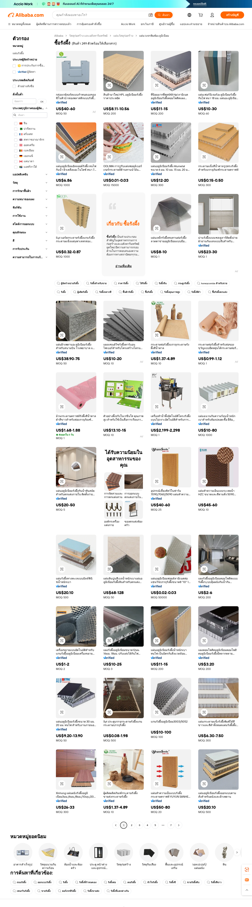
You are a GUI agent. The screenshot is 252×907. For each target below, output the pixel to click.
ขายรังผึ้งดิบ (191, 882)
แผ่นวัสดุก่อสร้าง (123, 35)
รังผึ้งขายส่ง (91, 891)
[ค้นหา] (164, 15)
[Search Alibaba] (100, 15)
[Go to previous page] (115, 825)
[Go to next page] (178, 825)
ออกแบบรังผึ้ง (42, 882)
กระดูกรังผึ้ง (182, 283)
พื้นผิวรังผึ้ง (126, 292)
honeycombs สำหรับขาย (212, 283)
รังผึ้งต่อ (110, 882)
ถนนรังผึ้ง (19, 882)
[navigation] (30, 431)
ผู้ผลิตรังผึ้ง (80, 292)
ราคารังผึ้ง (121, 283)
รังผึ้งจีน (161, 283)
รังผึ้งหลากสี (103, 292)
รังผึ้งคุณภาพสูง (170, 292)
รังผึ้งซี (170, 882)
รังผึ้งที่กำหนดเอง (85, 882)
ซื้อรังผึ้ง (147, 292)
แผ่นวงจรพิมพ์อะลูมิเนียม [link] (154, 35)
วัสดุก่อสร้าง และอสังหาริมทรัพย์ (88, 35)
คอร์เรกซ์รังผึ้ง (67, 891)
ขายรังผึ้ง (44, 891)
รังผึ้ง (61, 292)
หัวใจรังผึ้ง (150, 882)
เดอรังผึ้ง (129, 882)
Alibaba (58, 35)
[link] (247, 869)
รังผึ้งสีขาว (214, 882)
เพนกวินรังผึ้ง (21, 891)
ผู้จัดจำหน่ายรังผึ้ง (68, 283)
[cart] (201, 15)
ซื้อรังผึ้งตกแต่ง (217, 292)
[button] (150, 15)
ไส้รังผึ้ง (141, 283)
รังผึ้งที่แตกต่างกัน (118, 891)
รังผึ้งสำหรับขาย (96, 283)
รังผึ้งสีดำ (194, 292)
